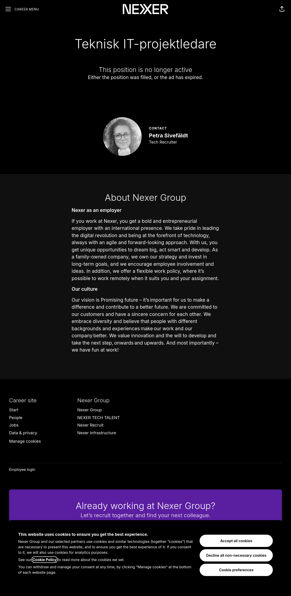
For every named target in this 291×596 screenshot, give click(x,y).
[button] (282, 9)
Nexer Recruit (90, 425)
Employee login (22, 469)
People (16, 417)
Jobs (14, 425)
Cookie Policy (45, 559)
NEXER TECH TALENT (98, 417)
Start (13, 409)
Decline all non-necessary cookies (236, 555)
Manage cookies (25, 441)
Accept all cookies (236, 541)
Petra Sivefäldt (168, 135)
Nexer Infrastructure (96, 432)
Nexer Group (89, 409)
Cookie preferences (236, 570)
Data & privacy (23, 432)
